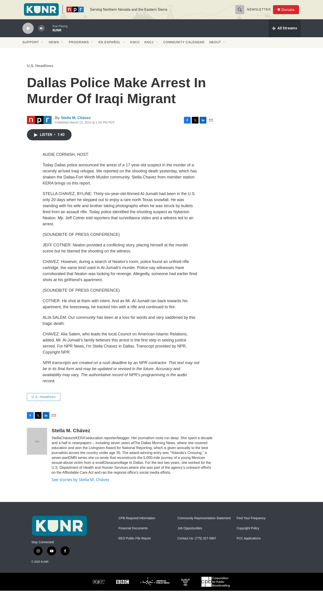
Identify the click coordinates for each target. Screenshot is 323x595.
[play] (28, 32)
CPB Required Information (136, 522)
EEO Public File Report (134, 542)
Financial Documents (133, 532)
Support (30, 46)
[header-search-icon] (240, 11)
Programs (79, 46)
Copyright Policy (248, 532)
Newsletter (260, 11)
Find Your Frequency (251, 522)
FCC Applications (249, 542)
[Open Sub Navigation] (42, 46)
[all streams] (284, 32)
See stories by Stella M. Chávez (80, 483)
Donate (289, 11)
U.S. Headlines (40, 70)
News (54, 46)
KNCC (135, 46)
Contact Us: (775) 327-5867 (196, 542)
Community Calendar (184, 46)
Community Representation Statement (204, 522)
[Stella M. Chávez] (37, 445)
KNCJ (149, 46)
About (215, 46)
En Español (109, 46)
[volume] (41, 33)
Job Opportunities (189, 532)
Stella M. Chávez (76, 122)
